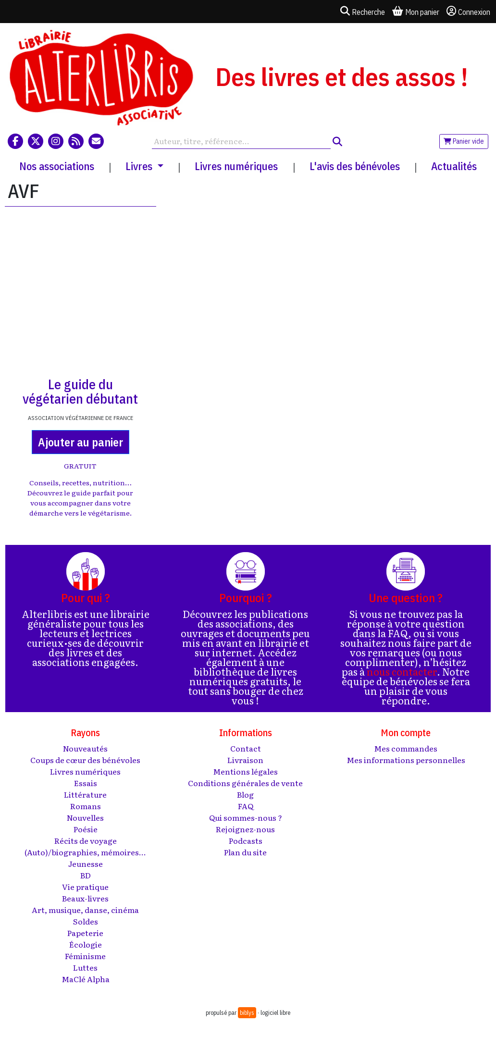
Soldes (85, 921)
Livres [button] (140, 166)
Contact (245, 748)
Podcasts (245, 840)
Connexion (468, 11)
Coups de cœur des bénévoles (85, 759)
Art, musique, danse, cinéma (85, 909)
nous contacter (402, 671)
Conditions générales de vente (245, 783)
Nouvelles (85, 817)
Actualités (454, 166)
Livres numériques (236, 166)
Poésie (86, 829)
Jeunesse (85, 863)
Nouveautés (85, 748)
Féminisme (85, 956)
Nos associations (56, 166)
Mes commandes (405, 748)
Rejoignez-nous (245, 829)
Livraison (245, 759)
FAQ (245, 806)
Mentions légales (245, 771)
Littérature (85, 794)
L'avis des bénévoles (355, 166)
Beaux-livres (85, 898)
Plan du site (245, 852)
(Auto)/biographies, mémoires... (85, 852)
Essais (85, 783)
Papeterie (85, 932)
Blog (245, 794)
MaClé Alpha (86, 979)
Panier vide (464, 141)
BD (85, 875)
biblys (247, 1013)
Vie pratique (85, 886)
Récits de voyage (85, 840)
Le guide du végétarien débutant (80, 391)
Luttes (85, 967)
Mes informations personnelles (406, 759)
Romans (85, 806)
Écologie (85, 944)
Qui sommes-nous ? (245, 817)
